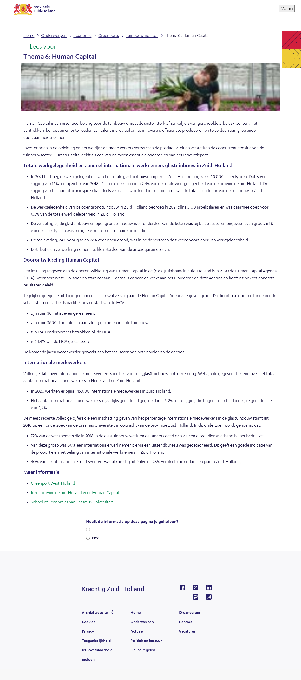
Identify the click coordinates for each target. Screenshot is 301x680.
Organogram (189, 612)
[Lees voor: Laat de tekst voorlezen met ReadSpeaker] (39, 47)
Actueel (137, 631)
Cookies (88, 621)
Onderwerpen (142, 621)
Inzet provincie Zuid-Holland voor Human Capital (75, 492)
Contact (185, 621)
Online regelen (143, 650)
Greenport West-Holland (53, 483)
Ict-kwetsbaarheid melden (97, 654)
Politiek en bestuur (146, 640)
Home (136, 612)
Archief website (95, 612)
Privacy (88, 631)
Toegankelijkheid (96, 640)
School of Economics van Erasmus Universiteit (72, 501)
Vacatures (187, 631)
